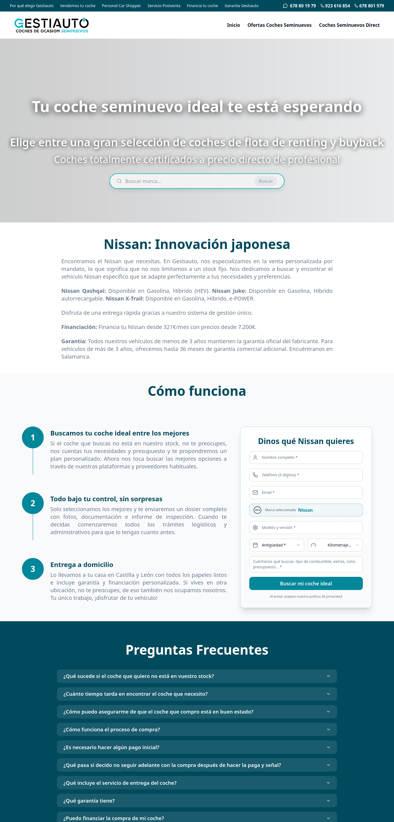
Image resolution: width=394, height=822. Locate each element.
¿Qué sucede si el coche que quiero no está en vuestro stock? (197, 677)
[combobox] (277, 545)
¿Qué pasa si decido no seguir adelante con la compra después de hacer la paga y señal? (197, 781)
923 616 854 (335, 6)
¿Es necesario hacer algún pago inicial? (197, 760)
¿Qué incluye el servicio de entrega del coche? (197, 802)
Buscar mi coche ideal (306, 583)
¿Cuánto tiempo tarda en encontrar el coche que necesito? (197, 698)
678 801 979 (369, 6)
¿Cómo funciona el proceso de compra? (197, 740)
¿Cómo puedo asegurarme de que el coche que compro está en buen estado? (197, 719)
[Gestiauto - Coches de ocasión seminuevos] (61, 25)
